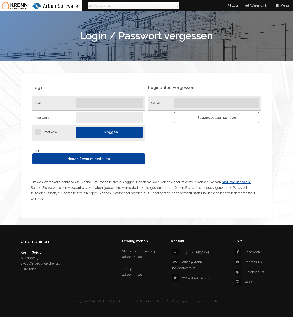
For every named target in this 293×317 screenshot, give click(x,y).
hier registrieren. (236, 182)
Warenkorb (258, 5)
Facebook (247, 252)
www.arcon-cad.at (191, 277)
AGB (243, 282)
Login (235, 5)
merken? (50, 132)
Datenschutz (249, 272)
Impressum (248, 262)
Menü (284, 5)
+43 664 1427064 (190, 252)
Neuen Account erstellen (88, 159)
